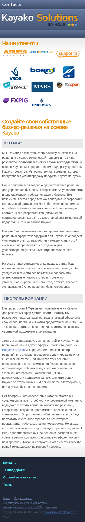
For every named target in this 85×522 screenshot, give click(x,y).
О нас (6, 498)
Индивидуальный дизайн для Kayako (25, 502)
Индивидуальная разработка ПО (22, 507)
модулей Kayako (13, 350)
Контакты (51, 507)
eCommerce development (58, 512)
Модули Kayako (23, 498)
